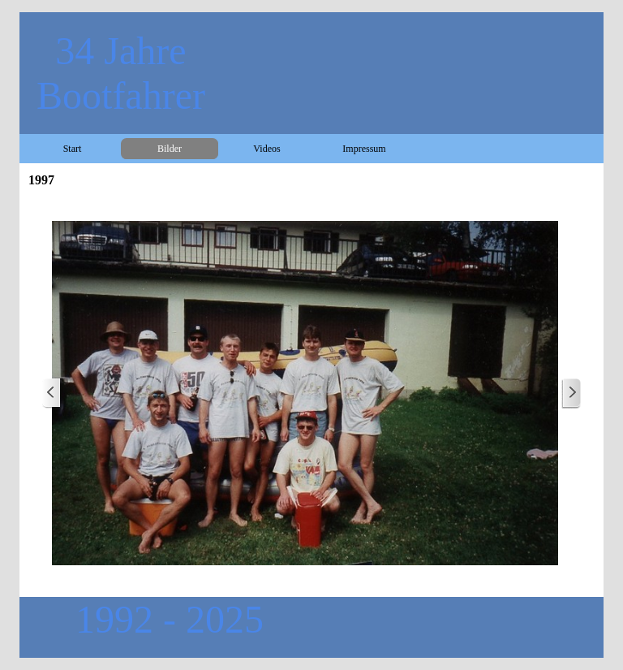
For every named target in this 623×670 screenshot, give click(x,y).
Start (72, 148)
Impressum (363, 148)
